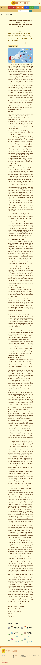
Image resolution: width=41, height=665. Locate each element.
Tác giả (3, 660)
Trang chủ (2, 14)
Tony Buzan (16, 641)
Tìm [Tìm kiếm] (30, 10)
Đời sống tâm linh (5, 662)
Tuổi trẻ (3, 655)
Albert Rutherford (20, 42)
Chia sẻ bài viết (13, 46)
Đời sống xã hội (5, 658)
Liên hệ (38, 10)
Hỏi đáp (34, 10)
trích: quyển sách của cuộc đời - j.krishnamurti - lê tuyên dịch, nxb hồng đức (16, 627)
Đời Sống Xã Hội (9, 14)
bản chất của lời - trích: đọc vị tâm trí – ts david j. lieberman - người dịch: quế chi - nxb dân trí (30, 627)
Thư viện (3, 657)
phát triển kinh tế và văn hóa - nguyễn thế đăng (29, 639)
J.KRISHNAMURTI (17, 628)
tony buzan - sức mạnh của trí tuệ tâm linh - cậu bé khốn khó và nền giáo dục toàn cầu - (17, 639)
